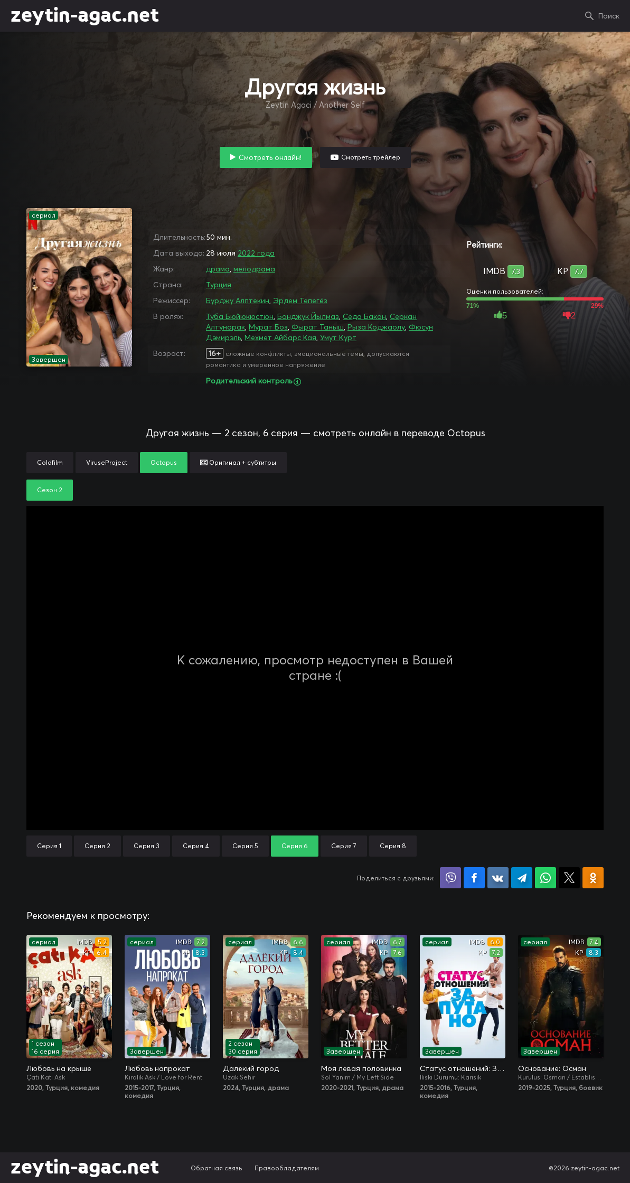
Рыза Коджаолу (376, 327)
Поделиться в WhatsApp (545, 877)
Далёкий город (251, 1068)
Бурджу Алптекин (237, 300)
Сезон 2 (49, 490)
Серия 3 (146, 846)
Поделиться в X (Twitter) (569, 877)
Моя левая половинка (361, 1068)
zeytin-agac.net (85, 16)
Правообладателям (287, 1168)
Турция (218, 284)
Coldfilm (50, 462)
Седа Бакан (364, 316)
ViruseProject (106, 462)
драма (218, 269)
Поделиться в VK (498, 877)
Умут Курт (338, 337)
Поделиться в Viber (450, 877)
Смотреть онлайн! (270, 157)
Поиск (608, 16)
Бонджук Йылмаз (308, 316)
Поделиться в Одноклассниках (593, 877)
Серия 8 (393, 846)
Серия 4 (196, 846)
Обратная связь (216, 1168)
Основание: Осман (552, 1068)
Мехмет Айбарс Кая (280, 337)
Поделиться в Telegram (521, 877)
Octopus (164, 462)
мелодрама (254, 269)
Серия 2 (97, 846)
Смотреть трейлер (370, 157)
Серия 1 (49, 846)
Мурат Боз (268, 327)
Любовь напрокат (157, 1068)
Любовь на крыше (58, 1068)
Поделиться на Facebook (474, 877)
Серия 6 (294, 846)
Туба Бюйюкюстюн (240, 316)
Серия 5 (245, 846)
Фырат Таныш (318, 327)
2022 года (256, 253)
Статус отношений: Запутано (462, 1068)
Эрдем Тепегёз (300, 300)
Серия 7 (343, 846)
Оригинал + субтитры (238, 462)
